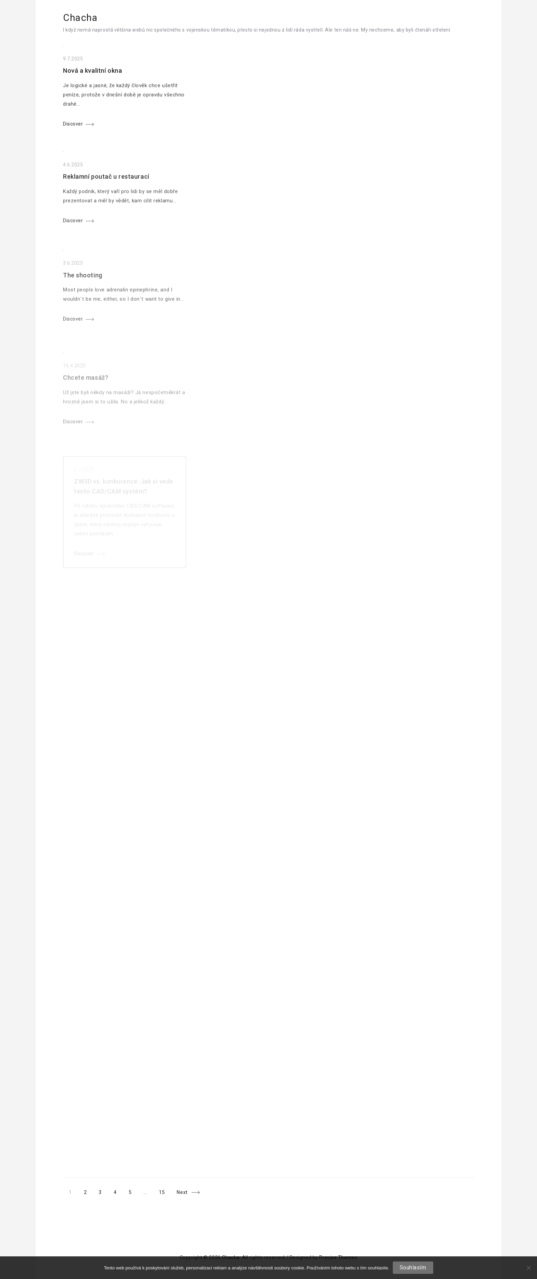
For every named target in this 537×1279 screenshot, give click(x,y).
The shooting (82, 281)
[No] (528, 1267)
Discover (73, 126)
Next (182, 1192)
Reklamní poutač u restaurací (106, 180)
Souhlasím (413, 1267)
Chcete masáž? (85, 386)
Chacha (80, 17)
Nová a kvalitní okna (92, 72)
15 (162, 1192)
